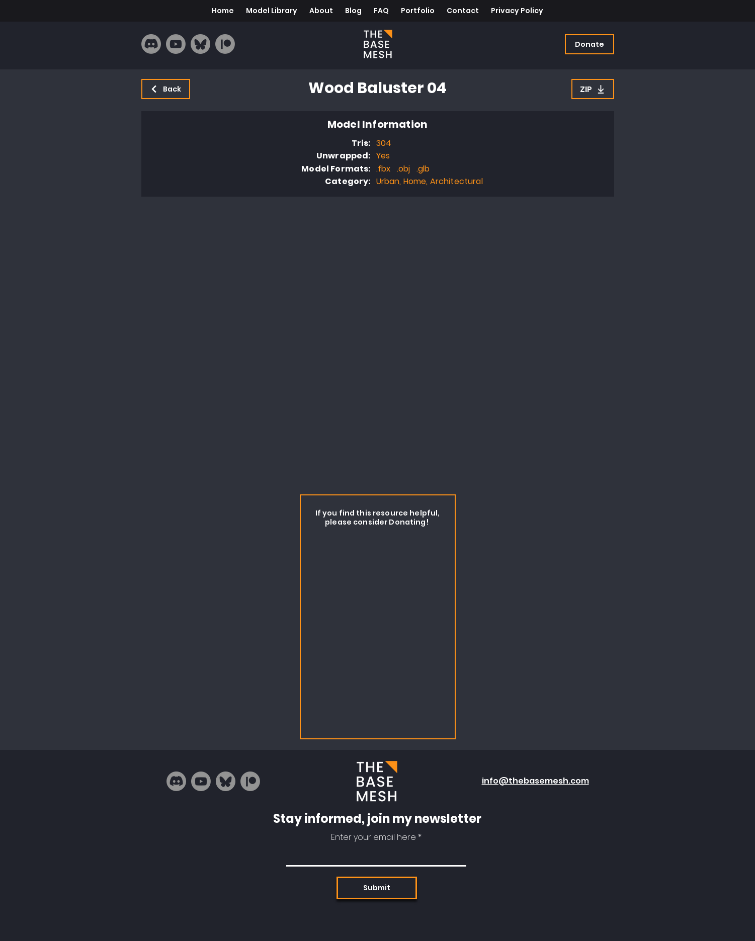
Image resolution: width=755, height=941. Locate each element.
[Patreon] (225, 44)
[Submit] (377, 888)
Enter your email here (373, 837)
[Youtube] (176, 44)
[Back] (165, 89)
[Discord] (151, 44)
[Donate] (589, 44)
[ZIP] (592, 89)
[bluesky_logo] (200, 44)
